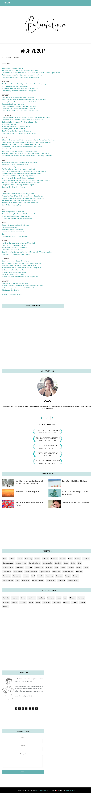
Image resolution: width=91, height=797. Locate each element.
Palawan (79, 571)
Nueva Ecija (56, 571)
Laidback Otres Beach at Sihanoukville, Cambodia (19, 108)
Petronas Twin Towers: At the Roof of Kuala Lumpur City (21, 144)
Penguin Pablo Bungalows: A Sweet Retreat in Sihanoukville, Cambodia (26, 117)
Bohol (70, 559)
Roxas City (49, 576)
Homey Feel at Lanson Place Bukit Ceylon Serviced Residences (23, 198)
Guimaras (29, 567)
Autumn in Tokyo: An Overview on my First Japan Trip (20, 88)
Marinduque (7, 571)
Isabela (63, 567)
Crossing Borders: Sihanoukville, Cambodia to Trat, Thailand (22, 102)
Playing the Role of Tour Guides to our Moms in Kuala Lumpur (23, 196)
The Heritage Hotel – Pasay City (13, 211)
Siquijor (75, 576)
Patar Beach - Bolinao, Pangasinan (27, 491)
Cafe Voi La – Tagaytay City (11, 205)
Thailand (82, 602)
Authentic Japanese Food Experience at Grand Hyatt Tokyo (22, 75)
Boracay (77, 559)
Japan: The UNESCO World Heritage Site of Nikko (18, 73)
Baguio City (28, 559)
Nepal (31, 602)
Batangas (54, 559)
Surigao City (26, 580)
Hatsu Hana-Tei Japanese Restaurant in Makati (18, 97)
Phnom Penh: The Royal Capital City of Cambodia (19, 133)
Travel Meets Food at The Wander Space (16, 126)
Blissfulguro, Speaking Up (10, 290)
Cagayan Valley (8, 563)
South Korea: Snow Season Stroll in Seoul (16, 254)
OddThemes (70, 790)
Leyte (86, 567)
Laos (65, 598)
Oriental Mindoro (68, 571)
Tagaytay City (50, 580)
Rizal (33, 576)
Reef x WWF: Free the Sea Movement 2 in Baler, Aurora (20, 111)
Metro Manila (18, 571)
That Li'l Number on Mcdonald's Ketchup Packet (29, 503)
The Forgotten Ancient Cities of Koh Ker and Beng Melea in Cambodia (25, 153)
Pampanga (6, 576)
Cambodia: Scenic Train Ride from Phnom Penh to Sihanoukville (23, 120)
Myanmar (23, 602)
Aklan (5, 559)
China (23, 598)
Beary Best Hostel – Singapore (12, 229)
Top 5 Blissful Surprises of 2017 (13, 68)
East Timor (31, 598)
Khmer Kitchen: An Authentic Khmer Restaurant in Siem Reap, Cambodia (26, 142)
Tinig (3, 234)
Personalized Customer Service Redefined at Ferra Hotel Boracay (24, 171)
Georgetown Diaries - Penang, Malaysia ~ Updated (19, 185)
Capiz (66, 563)
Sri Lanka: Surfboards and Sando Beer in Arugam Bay (20, 276)
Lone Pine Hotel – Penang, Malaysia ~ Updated (18, 178)
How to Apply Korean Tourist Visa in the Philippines (19, 265)
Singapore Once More (9, 227)
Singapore (46, 602)
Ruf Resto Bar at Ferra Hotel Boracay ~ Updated (18, 169)
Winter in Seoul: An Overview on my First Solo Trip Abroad (21, 263)
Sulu (17, 580)
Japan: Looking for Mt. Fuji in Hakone (47, 73)
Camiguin (58, 563)
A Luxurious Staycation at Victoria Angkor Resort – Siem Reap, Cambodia (27, 155)
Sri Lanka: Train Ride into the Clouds (14, 272)
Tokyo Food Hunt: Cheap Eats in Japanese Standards (20, 70)
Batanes (45, 559)
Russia (38, 602)
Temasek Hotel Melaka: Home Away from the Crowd (20, 203)
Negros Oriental (45, 571)
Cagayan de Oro (21, 563)
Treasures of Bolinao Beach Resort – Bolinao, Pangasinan (21, 268)
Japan (59, 598)
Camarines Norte (34, 563)
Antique (12, 559)
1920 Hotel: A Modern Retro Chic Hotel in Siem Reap (20, 151)
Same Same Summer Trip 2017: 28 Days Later (18, 194)
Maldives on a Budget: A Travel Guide (14, 247)
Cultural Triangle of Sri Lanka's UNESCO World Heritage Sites (22, 288)
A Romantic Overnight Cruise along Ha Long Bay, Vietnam (21, 173)
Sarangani (59, 576)
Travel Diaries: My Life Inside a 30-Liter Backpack (18, 214)
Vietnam (5, 606)
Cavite (73, 563)
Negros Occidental (31, 571)
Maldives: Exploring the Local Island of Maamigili (18, 243)
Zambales (61, 580)
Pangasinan (17, 576)
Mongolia (6, 602)
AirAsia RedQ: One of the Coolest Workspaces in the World (22, 147)
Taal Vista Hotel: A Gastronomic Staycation (16, 131)
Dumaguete (19, 567)
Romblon (40, 576)
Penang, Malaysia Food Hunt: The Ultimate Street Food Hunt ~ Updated (26, 180)
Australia (6, 598)
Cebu (79, 563)
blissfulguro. (41, 790)
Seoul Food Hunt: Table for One (12, 250)
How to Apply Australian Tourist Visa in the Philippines (20, 77)
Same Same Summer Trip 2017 (13, 232)
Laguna (78, 567)
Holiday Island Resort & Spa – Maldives (15, 236)
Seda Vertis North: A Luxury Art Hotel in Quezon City (19, 122)
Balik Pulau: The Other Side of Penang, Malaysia (18, 176)
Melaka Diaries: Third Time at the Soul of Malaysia (19, 200)
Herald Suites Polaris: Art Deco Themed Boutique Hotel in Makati (24, 99)
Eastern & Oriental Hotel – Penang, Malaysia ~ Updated (21, 182)
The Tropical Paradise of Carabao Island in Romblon (19, 162)
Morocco (14, 602)
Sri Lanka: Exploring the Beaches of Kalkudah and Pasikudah (22, 285)
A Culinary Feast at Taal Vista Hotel (14, 129)
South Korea (57, 602)
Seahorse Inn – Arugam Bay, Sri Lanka (15, 283)
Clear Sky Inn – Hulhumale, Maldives (14, 245)
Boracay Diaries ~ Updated (11, 167)
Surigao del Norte (38, 580)
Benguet (62, 559)
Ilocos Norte (39, 567)
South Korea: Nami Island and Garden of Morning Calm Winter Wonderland (27, 252)
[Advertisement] (45, 529)
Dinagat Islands (8, 567)
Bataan (37, 559)
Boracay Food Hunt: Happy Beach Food (15, 164)
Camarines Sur (47, 563)
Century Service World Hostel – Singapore (16, 225)
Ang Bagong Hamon (9, 124)
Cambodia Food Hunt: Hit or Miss (13, 104)
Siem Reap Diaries (8, 149)
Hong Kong (41, 598)
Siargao (67, 576)
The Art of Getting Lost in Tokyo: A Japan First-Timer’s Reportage (24, 84)
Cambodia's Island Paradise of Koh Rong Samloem (19, 106)
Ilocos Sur (49, 567)
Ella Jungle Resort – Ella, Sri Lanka (13, 274)
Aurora (19, 559)
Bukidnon (86, 559)
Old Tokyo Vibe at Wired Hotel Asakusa (15, 86)
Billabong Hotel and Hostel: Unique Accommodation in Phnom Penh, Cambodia (28, 140)
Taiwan (74, 602)
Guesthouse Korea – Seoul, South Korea (15, 261)
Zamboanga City (73, 580)
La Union (71, 567)
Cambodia (15, 598)
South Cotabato (8, 580)
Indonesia (50, 598)
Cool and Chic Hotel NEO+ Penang (13, 187)
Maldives (81, 598)
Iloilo (56, 567)
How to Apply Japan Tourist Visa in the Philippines (19, 90)
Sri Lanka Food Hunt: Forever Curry (14, 270)
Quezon (26, 576)
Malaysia (72, 598)
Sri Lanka (66, 602)
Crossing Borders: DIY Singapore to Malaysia (17, 218)
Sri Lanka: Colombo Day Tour (12, 294)
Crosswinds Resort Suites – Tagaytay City (16, 216)
